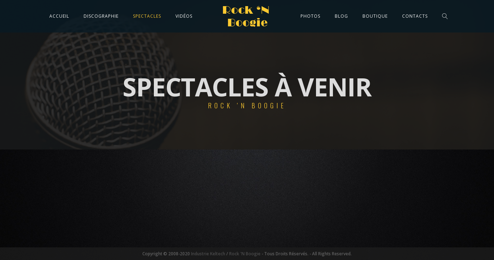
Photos (310, 16)
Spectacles (147, 16)
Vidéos (183, 16)
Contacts (415, 16)
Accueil (59, 16)
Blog (341, 16)
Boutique (375, 16)
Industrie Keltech (208, 254)
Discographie (101, 16)
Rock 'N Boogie (244, 254)
